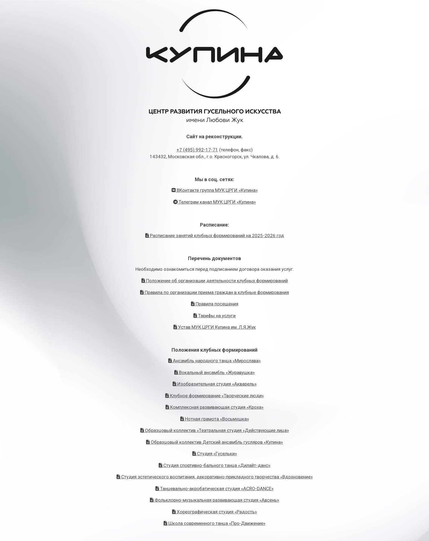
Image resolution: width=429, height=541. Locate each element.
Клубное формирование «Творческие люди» (214, 395)
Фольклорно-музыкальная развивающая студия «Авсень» (214, 500)
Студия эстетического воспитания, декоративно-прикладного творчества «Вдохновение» (215, 477)
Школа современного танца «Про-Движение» (214, 523)
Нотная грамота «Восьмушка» (214, 419)
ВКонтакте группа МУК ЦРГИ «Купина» (215, 190)
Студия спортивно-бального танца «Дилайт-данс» (214, 465)
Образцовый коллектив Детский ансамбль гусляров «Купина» (214, 442)
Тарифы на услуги (214, 315)
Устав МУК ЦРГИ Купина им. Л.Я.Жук (214, 327)
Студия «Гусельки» (214, 453)
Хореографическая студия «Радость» (214, 511)
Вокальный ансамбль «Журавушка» (214, 372)
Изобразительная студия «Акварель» (215, 384)
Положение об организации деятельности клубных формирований (214, 280)
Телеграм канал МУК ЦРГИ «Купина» (214, 202)
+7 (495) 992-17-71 (197, 149)
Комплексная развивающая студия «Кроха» (214, 407)
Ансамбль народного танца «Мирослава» (214, 360)
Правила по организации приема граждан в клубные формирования (214, 292)
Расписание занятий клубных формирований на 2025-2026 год (214, 235)
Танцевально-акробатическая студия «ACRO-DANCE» (214, 488)
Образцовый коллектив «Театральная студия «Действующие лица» (214, 430)
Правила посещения (214, 304)
